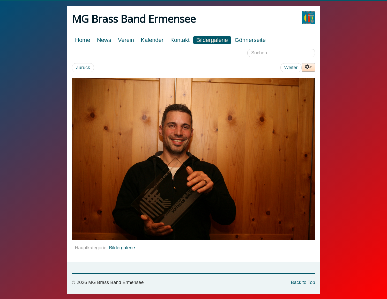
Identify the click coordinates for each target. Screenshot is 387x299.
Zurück (83, 67)
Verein (126, 40)
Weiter (291, 67)
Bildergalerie (212, 40)
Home (82, 40)
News (104, 40)
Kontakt (180, 40)
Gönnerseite (250, 40)
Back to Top (303, 282)
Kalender (152, 40)
